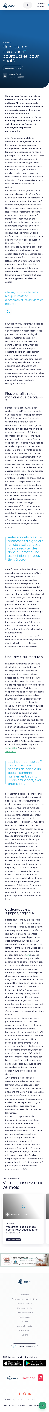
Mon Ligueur (9, 1405)
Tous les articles (41, 5)
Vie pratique (24, 1317)
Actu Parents (24, 1330)
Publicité (24, 1335)
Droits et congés (24, 1326)
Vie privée (20, 1405)
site (28, 955)
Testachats (10, 751)
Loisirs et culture (24, 1303)
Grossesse (24, 1294)
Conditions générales (36, 1405)
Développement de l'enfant (24, 1299)
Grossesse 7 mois (13, 68)
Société (24, 1321)
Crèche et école (24, 1308)
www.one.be (11, 748)
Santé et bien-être (24, 1312)
